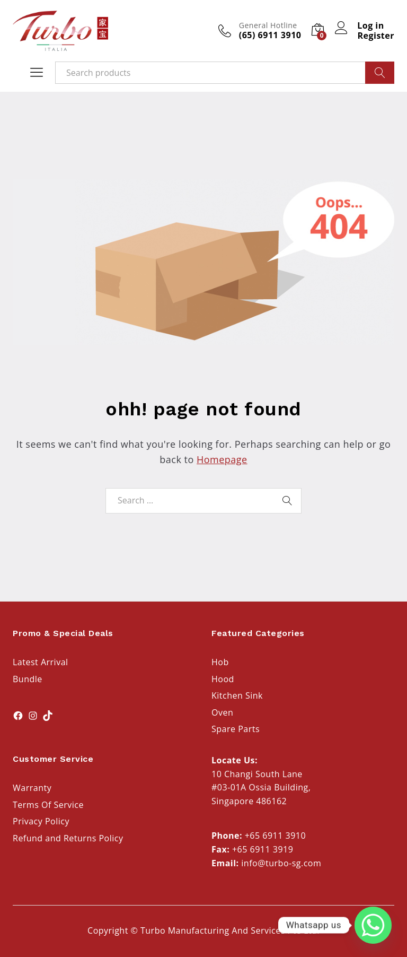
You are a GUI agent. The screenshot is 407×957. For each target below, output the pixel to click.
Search (379, 73)
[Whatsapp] (373, 925)
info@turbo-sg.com (281, 863)
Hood (222, 679)
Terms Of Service (48, 805)
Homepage (222, 459)
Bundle (27, 679)
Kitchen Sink (237, 695)
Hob (220, 662)
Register (375, 36)
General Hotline (268, 25)
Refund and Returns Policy (68, 838)
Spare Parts (235, 729)
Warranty (32, 788)
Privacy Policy (41, 821)
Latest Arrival (40, 662)
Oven (222, 712)
